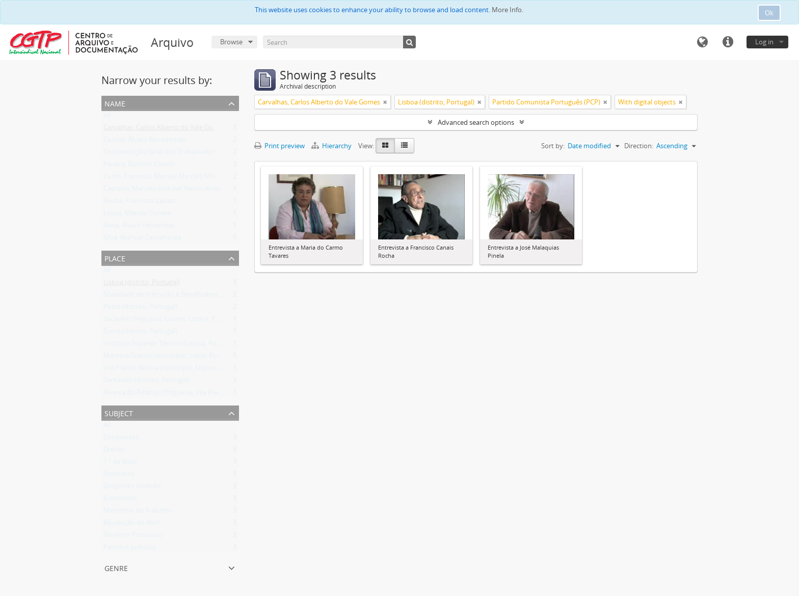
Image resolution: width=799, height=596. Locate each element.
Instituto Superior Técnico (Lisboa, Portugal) (169, 345)
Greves (113, 451)
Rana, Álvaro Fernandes (139, 227)
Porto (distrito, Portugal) (140, 308)
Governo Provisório (133, 536)
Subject (118, 412)
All (107, 117)
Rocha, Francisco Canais (139, 202)
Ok (769, 12)
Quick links (727, 42)
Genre (116, 567)
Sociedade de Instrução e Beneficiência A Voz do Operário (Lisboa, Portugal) (217, 296)
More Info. (507, 9)
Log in (764, 41)
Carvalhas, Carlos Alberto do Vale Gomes (164, 129)
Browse (231, 41)
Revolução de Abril (131, 524)
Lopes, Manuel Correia (137, 215)
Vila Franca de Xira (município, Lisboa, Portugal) (174, 369)
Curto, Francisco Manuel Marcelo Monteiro (168, 178)
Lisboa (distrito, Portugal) (141, 284)
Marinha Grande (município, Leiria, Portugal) (170, 357)
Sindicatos (119, 475)
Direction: (638, 145)
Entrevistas (120, 500)
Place (114, 257)
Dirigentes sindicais (132, 488)
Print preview (279, 145)
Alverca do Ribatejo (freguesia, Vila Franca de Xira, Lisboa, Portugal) (204, 394)
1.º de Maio (120, 463)
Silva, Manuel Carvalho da (142, 239)
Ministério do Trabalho (137, 512)
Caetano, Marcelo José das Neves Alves (161, 190)
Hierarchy (332, 145)
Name (114, 103)
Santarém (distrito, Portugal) (146, 382)
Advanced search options (476, 122)
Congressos (121, 439)
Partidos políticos (129, 549)
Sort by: (553, 145)
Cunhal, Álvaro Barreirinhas (144, 141)
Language (702, 42)
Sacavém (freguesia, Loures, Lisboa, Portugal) (171, 321)
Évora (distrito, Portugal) (140, 333)
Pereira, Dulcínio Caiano (139, 166)
